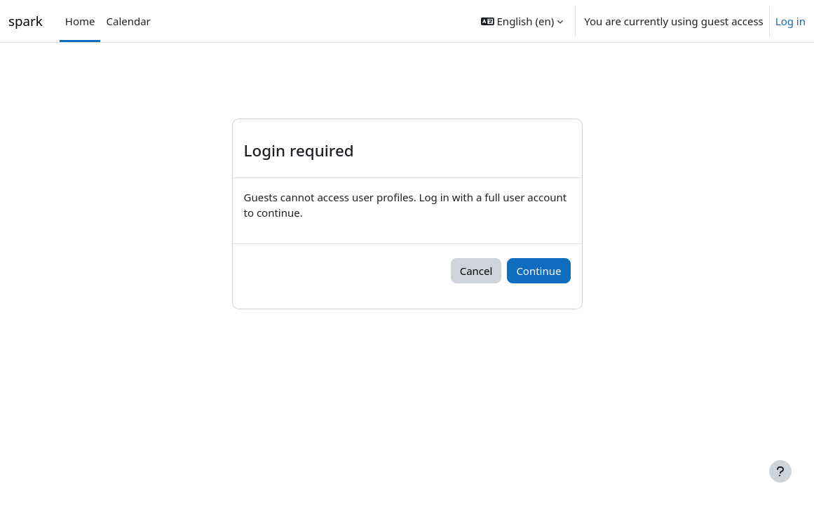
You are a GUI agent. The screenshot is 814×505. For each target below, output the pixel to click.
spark (25, 20)
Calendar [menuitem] (128, 21)
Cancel (476, 271)
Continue (538, 271)
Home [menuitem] (80, 21)
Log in (790, 21)
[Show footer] (780, 471)
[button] (522, 21)
